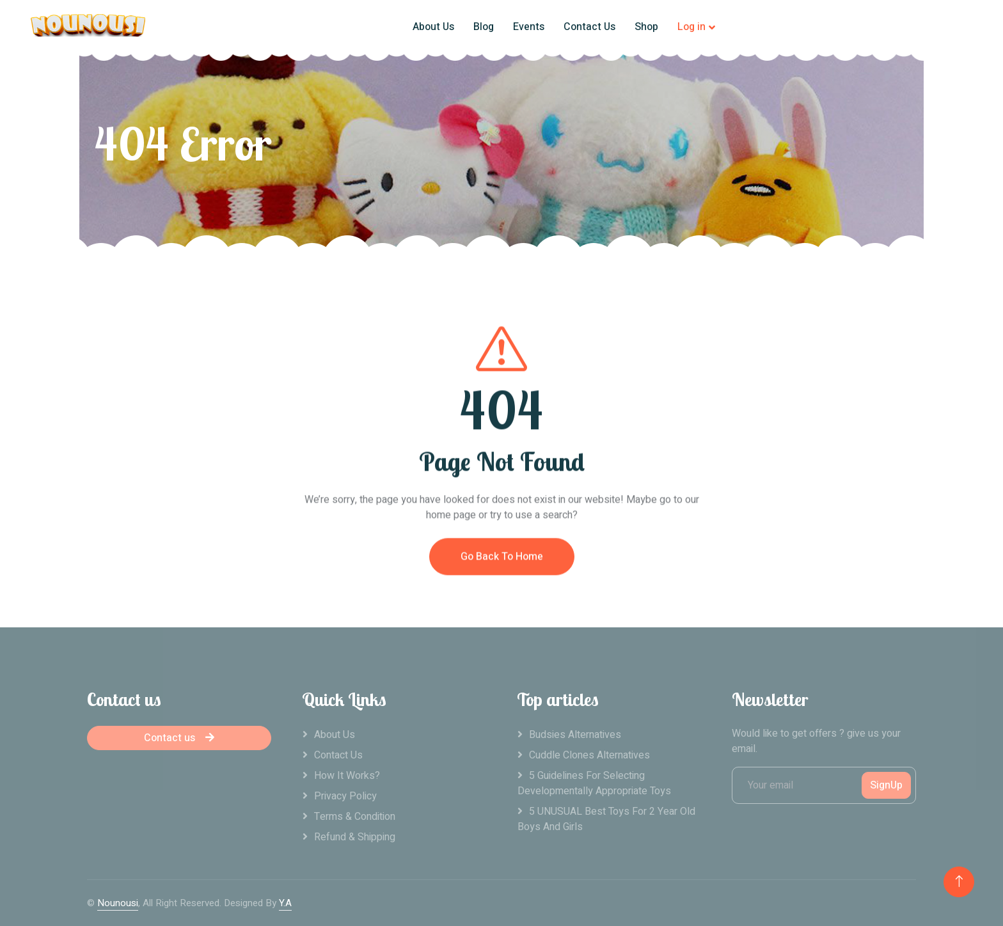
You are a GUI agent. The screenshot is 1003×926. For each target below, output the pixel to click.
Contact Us (589, 27)
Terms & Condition (354, 816)
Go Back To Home (502, 571)
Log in (691, 27)
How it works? (347, 775)
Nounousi (117, 903)
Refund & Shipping (354, 837)
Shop (646, 27)
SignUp (886, 785)
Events (528, 27)
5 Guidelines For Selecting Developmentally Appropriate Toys (594, 783)
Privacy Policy (345, 796)
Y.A (285, 903)
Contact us (179, 738)
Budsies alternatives (575, 734)
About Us (433, 27)
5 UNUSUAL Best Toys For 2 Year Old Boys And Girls (606, 819)
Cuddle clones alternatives (589, 755)
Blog (483, 27)
